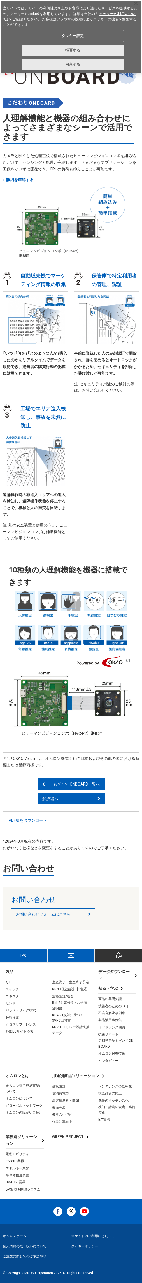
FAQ (23, 955)
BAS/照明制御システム (23, 1189)
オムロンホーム (14, 1236)
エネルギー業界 (17, 1168)
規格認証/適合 (63, 996)
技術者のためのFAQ (113, 1006)
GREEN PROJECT (68, 1137)
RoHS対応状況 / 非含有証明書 (69, 1005)
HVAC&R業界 (15, 1182)
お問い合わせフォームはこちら (43, 914)
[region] (71, 36)
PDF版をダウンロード (28, 820)
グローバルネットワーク (24, 1106)
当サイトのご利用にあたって (93, 1236)
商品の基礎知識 (110, 999)
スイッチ (12, 989)
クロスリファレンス (21, 1024)
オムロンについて (19, 1099)
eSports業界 (15, 1161)
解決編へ (50, 798)
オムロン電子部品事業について (24, 1088)
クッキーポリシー (84, 1246)
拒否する (72, 50)
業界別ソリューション (21, 1140)
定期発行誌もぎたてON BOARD (115, 1043)
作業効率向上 (62, 1122)
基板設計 (59, 1086)
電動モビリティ (17, 1154)
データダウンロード (114, 974)
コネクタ (12, 996)
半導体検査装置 (17, 1175)
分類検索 (12, 1017)
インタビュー (108, 1061)
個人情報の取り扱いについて (24, 1246)
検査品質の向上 (110, 1093)
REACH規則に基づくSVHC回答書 (67, 1018)
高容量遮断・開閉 (65, 1100)
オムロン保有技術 (111, 1053)
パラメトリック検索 (21, 1010)
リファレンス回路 (111, 1027)
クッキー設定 (73, 36)
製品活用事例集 (110, 1020)
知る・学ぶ (108, 988)
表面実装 (59, 1107)
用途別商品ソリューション (75, 1076)
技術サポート (108, 1034)
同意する (72, 64)
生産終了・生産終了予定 (70, 982)
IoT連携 (104, 1120)
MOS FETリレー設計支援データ (70, 1030)
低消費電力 (60, 1093)
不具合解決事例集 (111, 1013)
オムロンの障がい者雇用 (24, 1112)
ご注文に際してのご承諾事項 (24, 1256)
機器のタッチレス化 (113, 1100)
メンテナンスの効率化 (115, 1086)
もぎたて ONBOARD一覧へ (76, 784)
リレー (11, 982)
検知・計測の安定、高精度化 (116, 1109)
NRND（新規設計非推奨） (70, 989)
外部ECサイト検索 (19, 1031)
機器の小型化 (62, 1114)
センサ (11, 1003)
